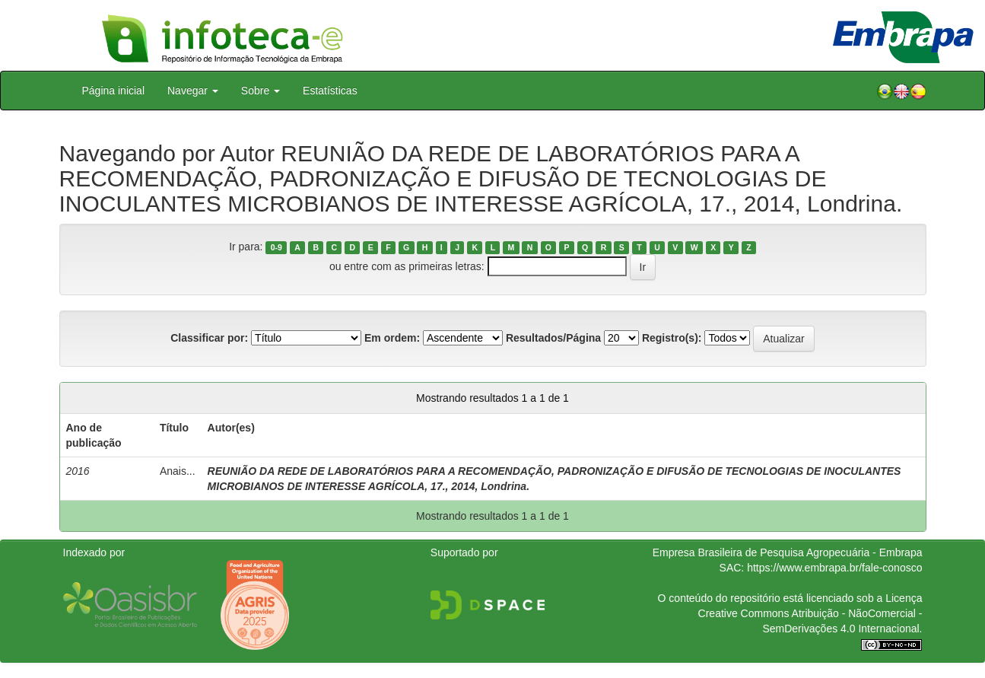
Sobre (260, 90)
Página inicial (113, 90)
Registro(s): (672, 338)
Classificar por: (209, 338)
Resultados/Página (553, 338)
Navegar (192, 90)
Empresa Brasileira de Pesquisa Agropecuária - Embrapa (788, 552)
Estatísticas (330, 90)
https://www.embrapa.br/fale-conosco (834, 568)
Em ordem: (392, 338)
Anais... (177, 471)
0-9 (276, 247)
